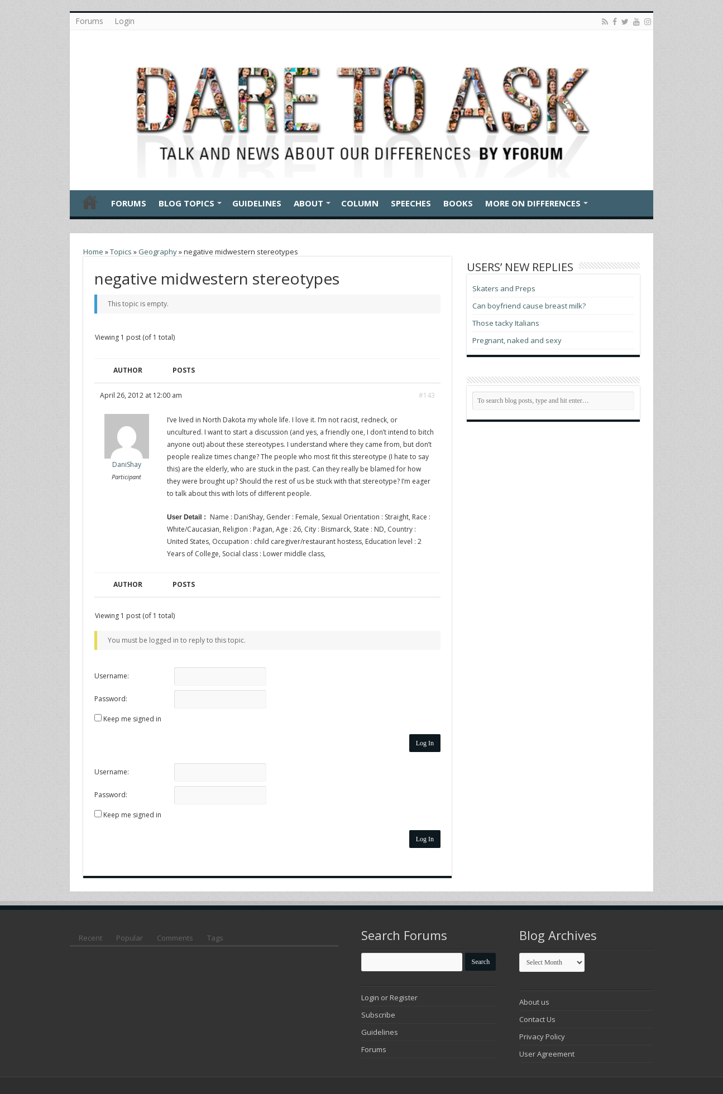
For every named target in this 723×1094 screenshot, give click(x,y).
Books (458, 203)
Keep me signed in (132, 719)
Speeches (411, 203)
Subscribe (378, 1015)
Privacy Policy (542, 1037)
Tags (215, 938)
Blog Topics (186, 203)
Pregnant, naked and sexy (517, 340)
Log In (425, 743)
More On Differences (533, 203)
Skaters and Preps (503, 288)
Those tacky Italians (505, 323)
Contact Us (537, 1019)
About (308, 203)
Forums (89, 21)
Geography (157, 252)
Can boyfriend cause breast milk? (529, 306)
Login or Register (389, 997)
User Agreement (546, 1054)
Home (89, 202)
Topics (121, 252)
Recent (90, 938)
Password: (110, 698)
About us (534, 1002)
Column (360, 203)
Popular (129, 938)
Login (124, 21)
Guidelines (256, 203)
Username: (111, 676)
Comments (175, 938)
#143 (427, 395)
